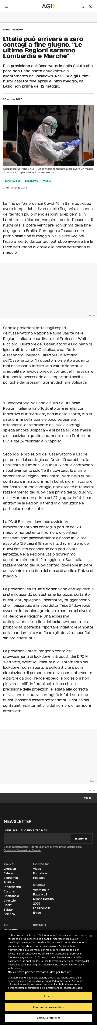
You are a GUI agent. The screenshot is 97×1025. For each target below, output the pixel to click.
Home (6, 29)
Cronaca (18, 29)
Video (37, 869)
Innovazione (12, 887)
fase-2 (47, 181)
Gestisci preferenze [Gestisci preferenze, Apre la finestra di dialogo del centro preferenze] (48, 1018)
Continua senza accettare (48, 1007)
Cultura (9, 891)
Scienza (9, 914)
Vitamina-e (41, 890)
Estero (8, 873)
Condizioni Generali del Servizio (22, 850)
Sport (8, 905)
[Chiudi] (91, 936)
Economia (11, 878)
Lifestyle (10, 900)
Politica (9, 882)
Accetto (48, 996)
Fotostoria (40, 873)
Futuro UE (40, 894)
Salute (8, 909)
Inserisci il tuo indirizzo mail (26, 830)
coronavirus (13, 181)
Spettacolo (11, 896)
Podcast (39, 878)
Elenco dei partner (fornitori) (26, 986)
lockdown (31, 181)
